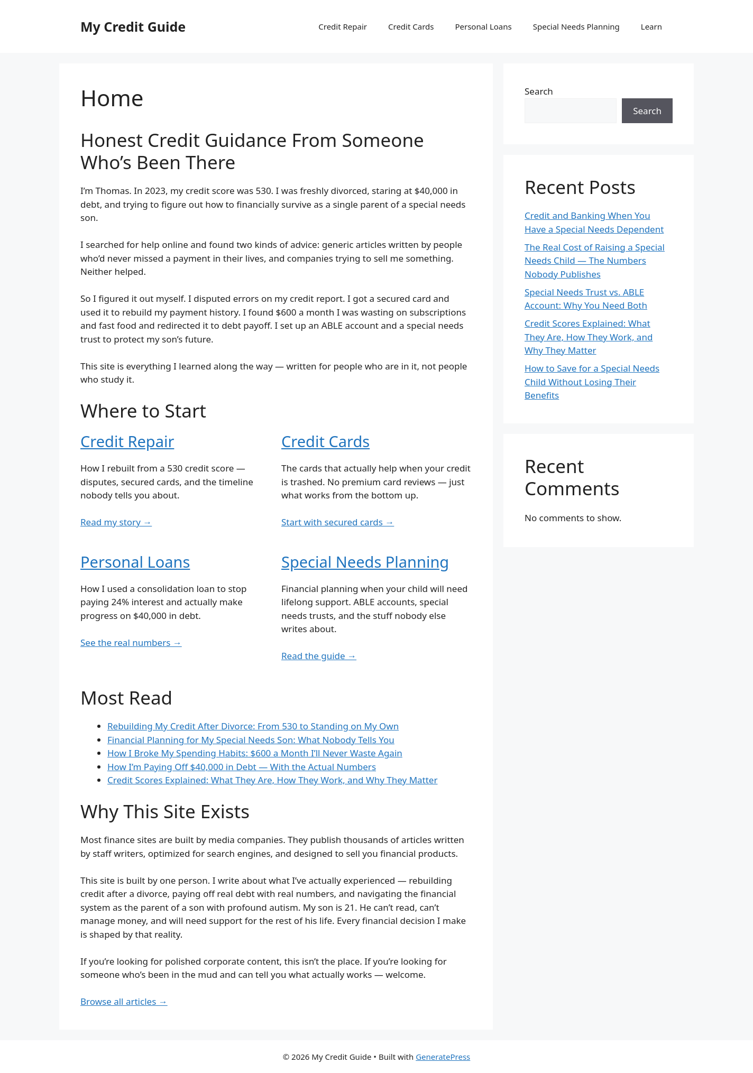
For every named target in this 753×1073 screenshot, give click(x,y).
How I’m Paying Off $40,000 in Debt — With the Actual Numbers (241, 767)
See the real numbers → (131, 642)
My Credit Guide (133, 26)
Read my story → (116, 522)
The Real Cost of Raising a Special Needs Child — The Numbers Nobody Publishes (595, 260)
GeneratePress (443, 1056)
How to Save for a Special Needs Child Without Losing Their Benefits (592, 381)
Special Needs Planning (576, 26)
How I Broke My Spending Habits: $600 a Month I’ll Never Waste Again (254, 753)
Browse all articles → (124, 1001)
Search (539, 91)
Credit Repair (342, 26)
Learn (651, 26)
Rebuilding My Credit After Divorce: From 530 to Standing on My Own (253, 726)
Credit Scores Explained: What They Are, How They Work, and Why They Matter (272, 780)
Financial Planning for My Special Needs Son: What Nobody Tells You (250, 740)
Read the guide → (318, 656)
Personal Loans (483, 26)
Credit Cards (411, 26)
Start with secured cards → (337, 522)
